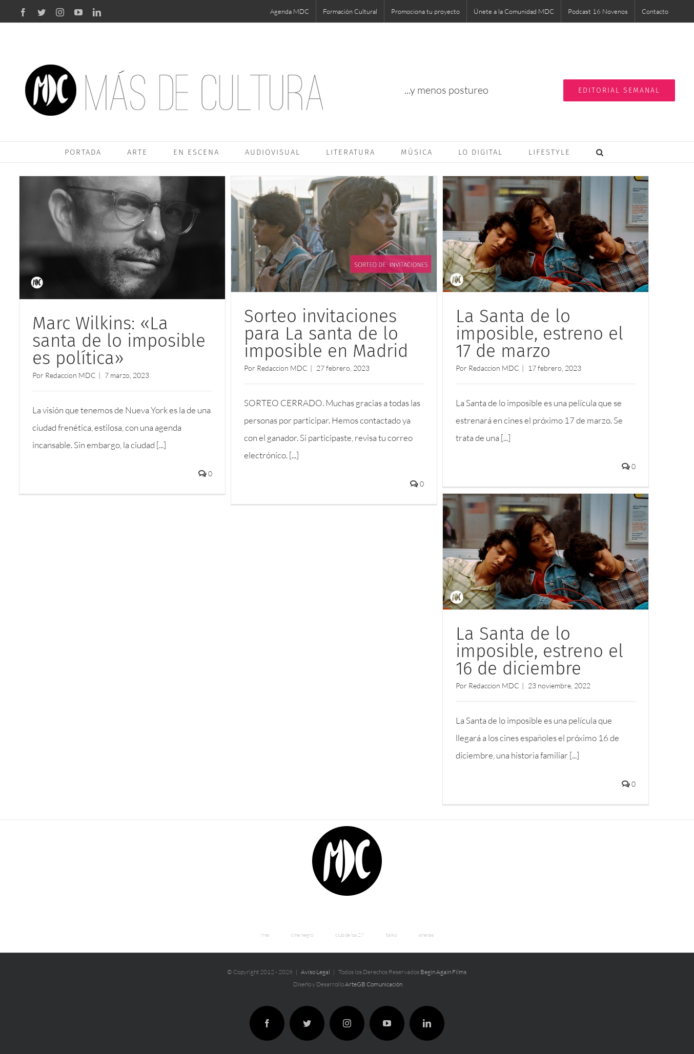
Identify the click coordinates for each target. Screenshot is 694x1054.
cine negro (302, 930)
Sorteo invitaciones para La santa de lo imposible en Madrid (325, 333)
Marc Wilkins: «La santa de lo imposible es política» (119, 340)
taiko (391, 930)
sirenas (426, 930)
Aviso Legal (315, 968)
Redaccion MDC (70, 375)
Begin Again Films (443, 968)
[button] (600, 152)
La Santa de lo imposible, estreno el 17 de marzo (537, 333)
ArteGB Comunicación (373, 980)
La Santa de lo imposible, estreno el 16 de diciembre (537, 650)
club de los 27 (349, 930)
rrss (265, 930)
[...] (161, 444)
